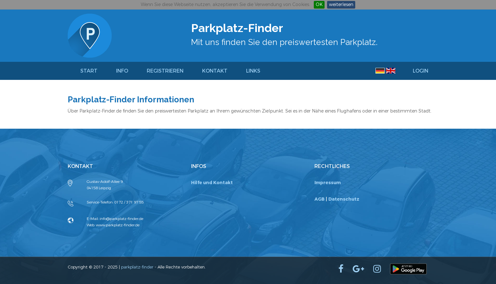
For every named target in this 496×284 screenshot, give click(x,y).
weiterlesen (341, 5)
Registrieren (165, 71)
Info (122, 71)
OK (319, 5)
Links (253, 71)
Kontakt (214, 71)
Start (88, 71)
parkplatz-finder (137, 267)
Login (420, 71)
